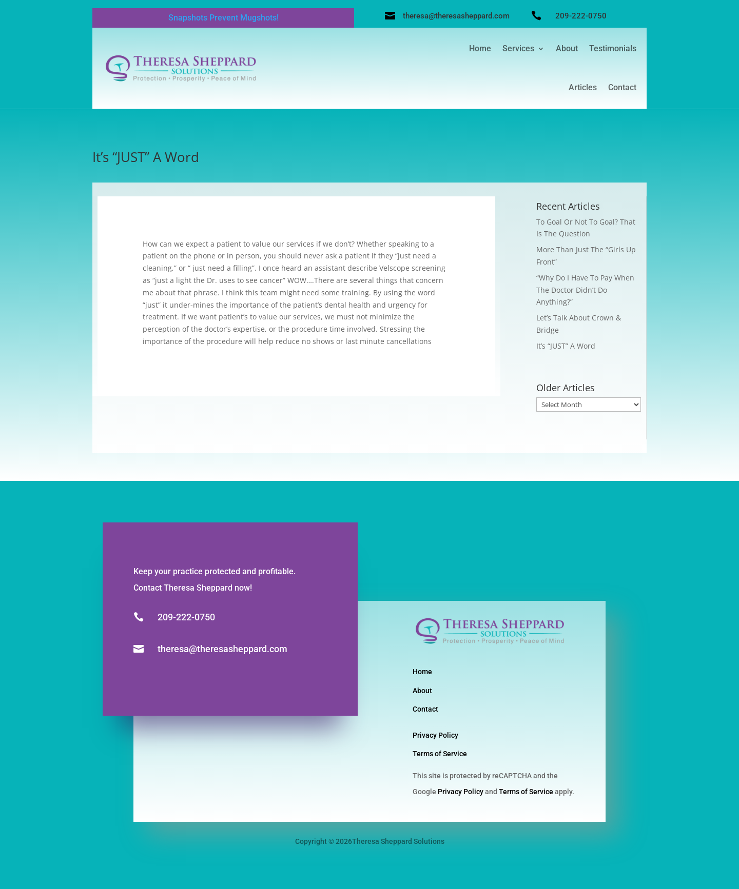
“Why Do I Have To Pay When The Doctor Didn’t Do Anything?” (585, 290)
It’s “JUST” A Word (565, 346)
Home (480, 48)
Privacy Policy (435, 735)
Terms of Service (440, 754)
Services (518, 48)
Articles (583, 87)
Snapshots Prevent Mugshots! (223, 18)
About (567, 48)
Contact (622, 87)
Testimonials (612, 48)
